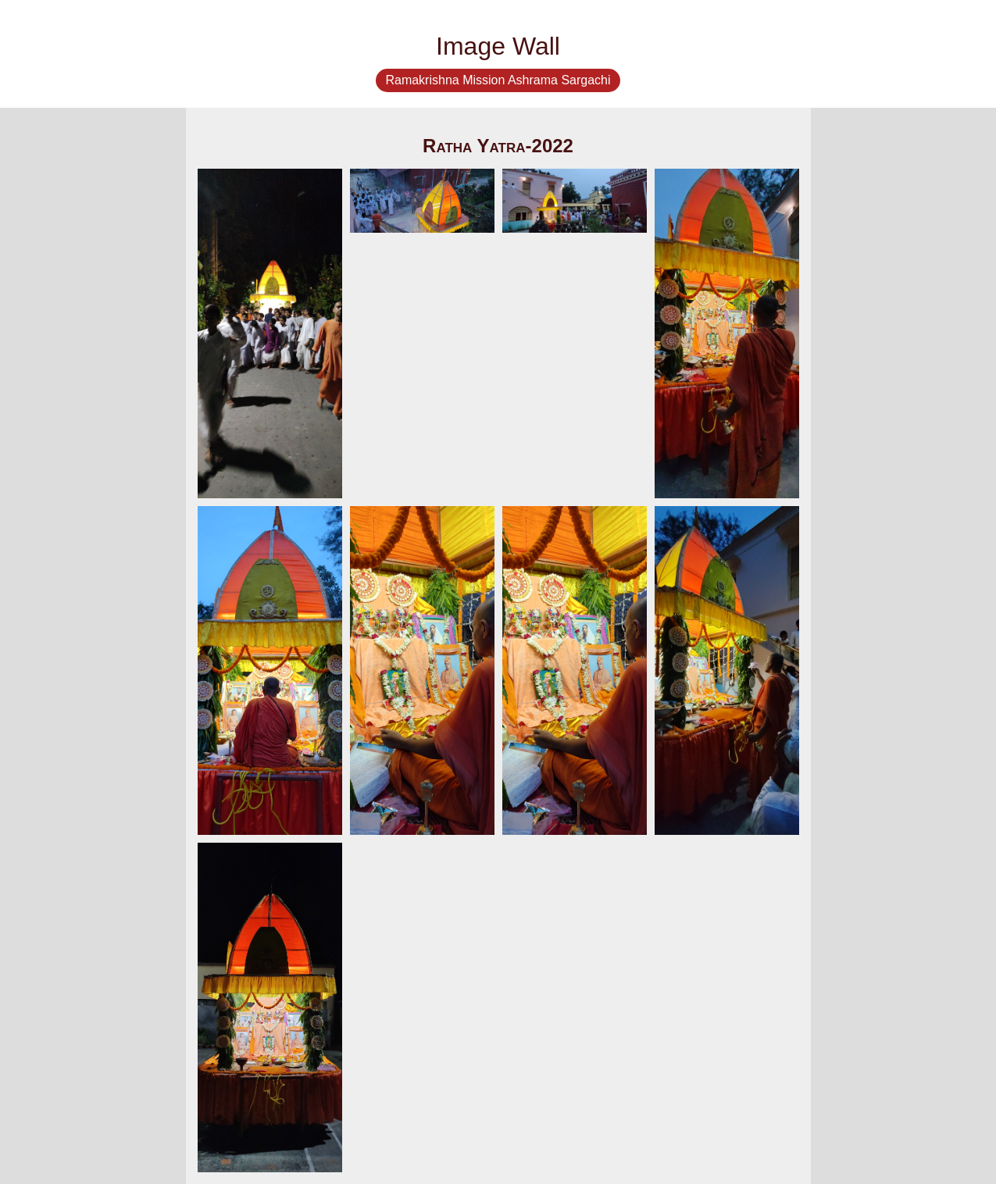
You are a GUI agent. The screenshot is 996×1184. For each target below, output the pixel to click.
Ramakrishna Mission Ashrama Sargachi (497, 80)
